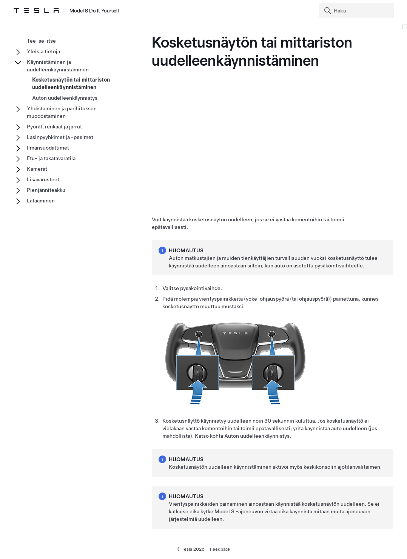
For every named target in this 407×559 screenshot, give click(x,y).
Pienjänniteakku (46, 190)
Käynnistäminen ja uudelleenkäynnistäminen (58, 66)
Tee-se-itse (41, 41)
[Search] (357, 10)
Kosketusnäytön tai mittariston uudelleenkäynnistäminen (71, 83)
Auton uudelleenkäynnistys (257, 436)
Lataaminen (41, 201)
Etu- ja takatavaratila (51, 158)
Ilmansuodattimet (48, 148)
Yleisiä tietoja (43, 51)
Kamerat (37, 169)
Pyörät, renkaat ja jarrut (54, 127)
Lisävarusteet (43, 179)
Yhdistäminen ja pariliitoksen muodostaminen (62, 112)
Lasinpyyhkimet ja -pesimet (60, 137)
